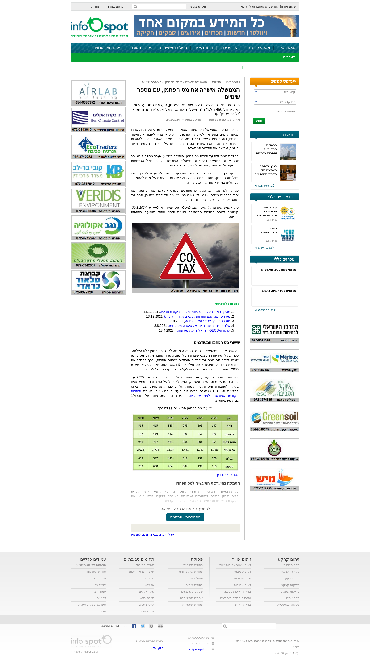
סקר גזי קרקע (290, 571)
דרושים (101, 598)
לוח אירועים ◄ (263, 247)
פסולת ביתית (194, 585)
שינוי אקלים (146, 591)
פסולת (188, 67)
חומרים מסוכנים (259, 67)
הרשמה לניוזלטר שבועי (91, 565)
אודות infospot (96, 571)
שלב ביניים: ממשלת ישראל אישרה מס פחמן (199, 326)
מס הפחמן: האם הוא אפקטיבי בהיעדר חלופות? (197, 316)
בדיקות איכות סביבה (237, 591)
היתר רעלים (204, 48)
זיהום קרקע (211, 67)
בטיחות (113, 67)
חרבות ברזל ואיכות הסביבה (141, 575)
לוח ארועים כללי (281, 197)
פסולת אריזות (194, 578)
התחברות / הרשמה (185, 517)
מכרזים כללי (284, 259)
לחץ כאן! (157, 648)
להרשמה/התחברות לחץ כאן (259, 6)
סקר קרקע (292, 578)
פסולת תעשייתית (173, 48)
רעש (158, 67)
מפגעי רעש (147, 598)
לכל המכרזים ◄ (264, 310)
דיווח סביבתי (137, 67)
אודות (95, 6)
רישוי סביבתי (230, 48)
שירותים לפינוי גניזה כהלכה (278, 291)
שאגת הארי (287, 48)
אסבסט (149, 585)
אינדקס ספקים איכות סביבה (92, 608)
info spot (232, 82)
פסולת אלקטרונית (107, 48)
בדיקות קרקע (290, 585)
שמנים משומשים (192, 591)
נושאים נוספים (89, 67)
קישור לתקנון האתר (286, 653)
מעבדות (289, 57)
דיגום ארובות (242, 585)
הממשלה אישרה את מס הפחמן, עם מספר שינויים (174, 82)
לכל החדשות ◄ (264, 185)
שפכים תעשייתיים (191, 598)
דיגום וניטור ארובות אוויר (235, 565)
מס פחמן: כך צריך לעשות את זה (207, 321)
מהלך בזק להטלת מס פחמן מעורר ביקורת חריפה (195, 312)
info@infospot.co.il (198, 649)
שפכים (233, 67)
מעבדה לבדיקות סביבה (235, 598)
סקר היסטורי (291, 565)
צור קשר (100, 585)
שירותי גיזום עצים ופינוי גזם (278, 270)
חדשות (289, 135)
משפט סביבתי (259, 48)
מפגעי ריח (292, 598)
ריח (172, 67)
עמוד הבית (99, 591)
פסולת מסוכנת (140, 48)
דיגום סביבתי (242, 571)
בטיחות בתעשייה (288, 604)
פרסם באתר (115, 6)
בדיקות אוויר (242, 604)
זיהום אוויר (287, 67)
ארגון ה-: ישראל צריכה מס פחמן (203, 330)
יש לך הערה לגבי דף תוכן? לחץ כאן (152, 534)
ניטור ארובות (242, 578)
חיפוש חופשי (286, 111)
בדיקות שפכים (290, 591)
